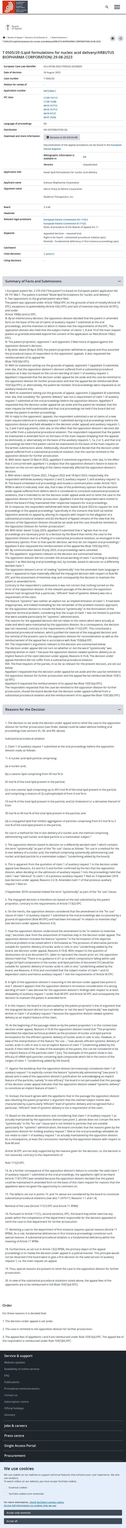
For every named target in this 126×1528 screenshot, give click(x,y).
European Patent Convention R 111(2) (65, 223)
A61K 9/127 (50, 113)
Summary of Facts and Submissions (33, 281)
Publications (12, 1382)
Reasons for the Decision (25, 709)
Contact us (11, 1395)
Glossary (9, 1415)
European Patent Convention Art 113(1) (66, 219)
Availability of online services (22, 1369)
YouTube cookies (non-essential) (26, 1493)
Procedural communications (22, 1388)
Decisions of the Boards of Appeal (37, 37)
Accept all (12, 1521)
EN (84, 156)
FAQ (6, 1375)
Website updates (14, 1362)
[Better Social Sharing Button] (121, 38)
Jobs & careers (15, 1425)
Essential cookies (18, 1487)
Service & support (18, 1356)
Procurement (14, 1455)
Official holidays (14, 1408)
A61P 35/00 (50, 117)
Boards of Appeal (15, 37)
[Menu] (117, 7)
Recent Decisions (59, 37)
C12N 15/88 (50, 101)
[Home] (15, 7)
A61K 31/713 (50, 109)
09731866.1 (50, 90)
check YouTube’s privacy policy (47, 1502)
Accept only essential (18, 1512)
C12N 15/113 (51, 97)
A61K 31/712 (50, 105)
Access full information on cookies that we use (30, 1505)
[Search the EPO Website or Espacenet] (107, 7)
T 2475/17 (49, 254)
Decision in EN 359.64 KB (63, 137)
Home (3, 37)
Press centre (14, 1435)
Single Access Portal (20, 1445)
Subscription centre (16, 1401)
